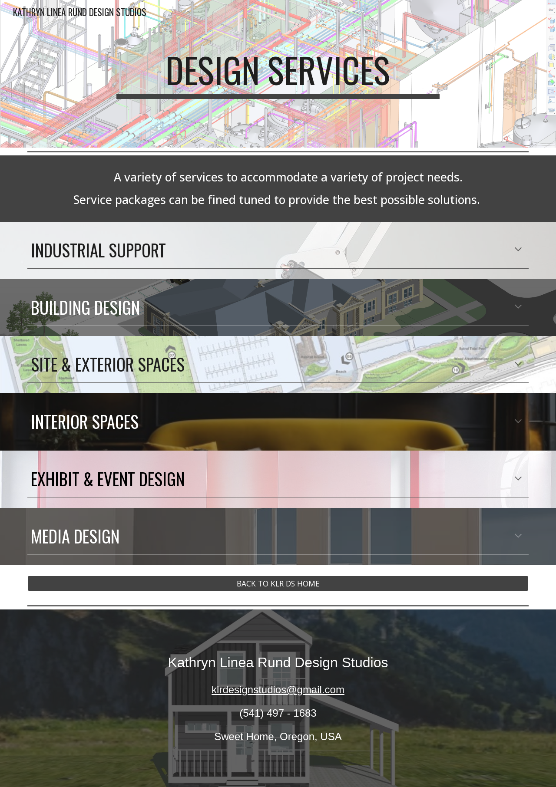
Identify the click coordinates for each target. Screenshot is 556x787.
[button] (518, 250)
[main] (278, 73)
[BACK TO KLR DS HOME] (278, 583)
